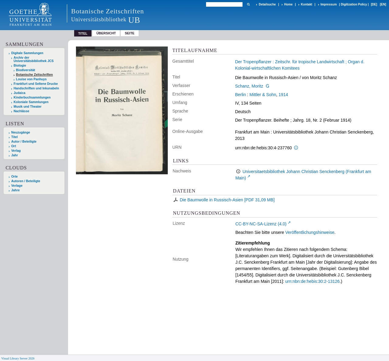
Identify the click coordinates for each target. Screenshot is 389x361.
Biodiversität (25, 70)
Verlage (16, 185)
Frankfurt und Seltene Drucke (36, 83)
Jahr (14, 155)
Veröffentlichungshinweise (310, 232)
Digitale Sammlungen (27, 53)
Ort (13, 146)
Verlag (16, 150)
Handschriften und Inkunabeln (36, 88)
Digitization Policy (354, 4)
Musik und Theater (28, 106)
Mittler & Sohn (263, 94)
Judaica (20, 93)
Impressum (329, 4)
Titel (14, 137)
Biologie (20, 65)
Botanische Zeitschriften (34, 74)
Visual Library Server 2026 (17, 358)
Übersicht (106, 33)
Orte (14, 176)
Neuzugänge (20, 132)
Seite (130, 33)
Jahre (15, 190)
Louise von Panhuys (31, 79)
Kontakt (306, 4)
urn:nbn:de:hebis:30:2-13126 (312, 281)
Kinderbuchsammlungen (32, 97)
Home (288, 4)
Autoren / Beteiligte (25, 181)
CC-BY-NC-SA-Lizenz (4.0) (260, 223)
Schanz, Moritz (249, 86)
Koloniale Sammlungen (31, 102)
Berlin (240, 94)
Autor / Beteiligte (23, 141)
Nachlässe (21, 111)
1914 (283, 94)
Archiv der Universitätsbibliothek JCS (34, 59)
